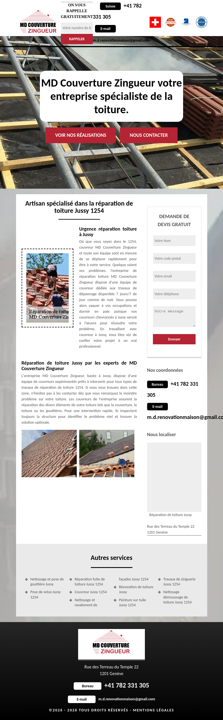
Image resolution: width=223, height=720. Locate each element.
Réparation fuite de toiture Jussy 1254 (90, 582)
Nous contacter (149, 135)
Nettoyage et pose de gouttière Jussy (47, 582)
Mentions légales (153, 710)
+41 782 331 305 (111, 685)
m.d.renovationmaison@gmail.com (111, 699)
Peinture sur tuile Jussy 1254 (132, 602)
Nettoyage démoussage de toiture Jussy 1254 (177, 597)
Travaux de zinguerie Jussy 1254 (179, 582)
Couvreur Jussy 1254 (91, 592)
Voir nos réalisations (80, 135)
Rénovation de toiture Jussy (136, 589)
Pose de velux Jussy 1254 (45, 594)
